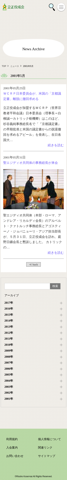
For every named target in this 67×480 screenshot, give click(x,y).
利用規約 (12, 439)
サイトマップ (46, 455)
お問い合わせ (14, 455)
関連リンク (45, 447)
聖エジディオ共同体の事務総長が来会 (30, 163)
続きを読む (56, 145)
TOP (4, 66)
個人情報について (49, 439)
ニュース (14, 66)
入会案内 (12, 447)
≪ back (33, 264)
